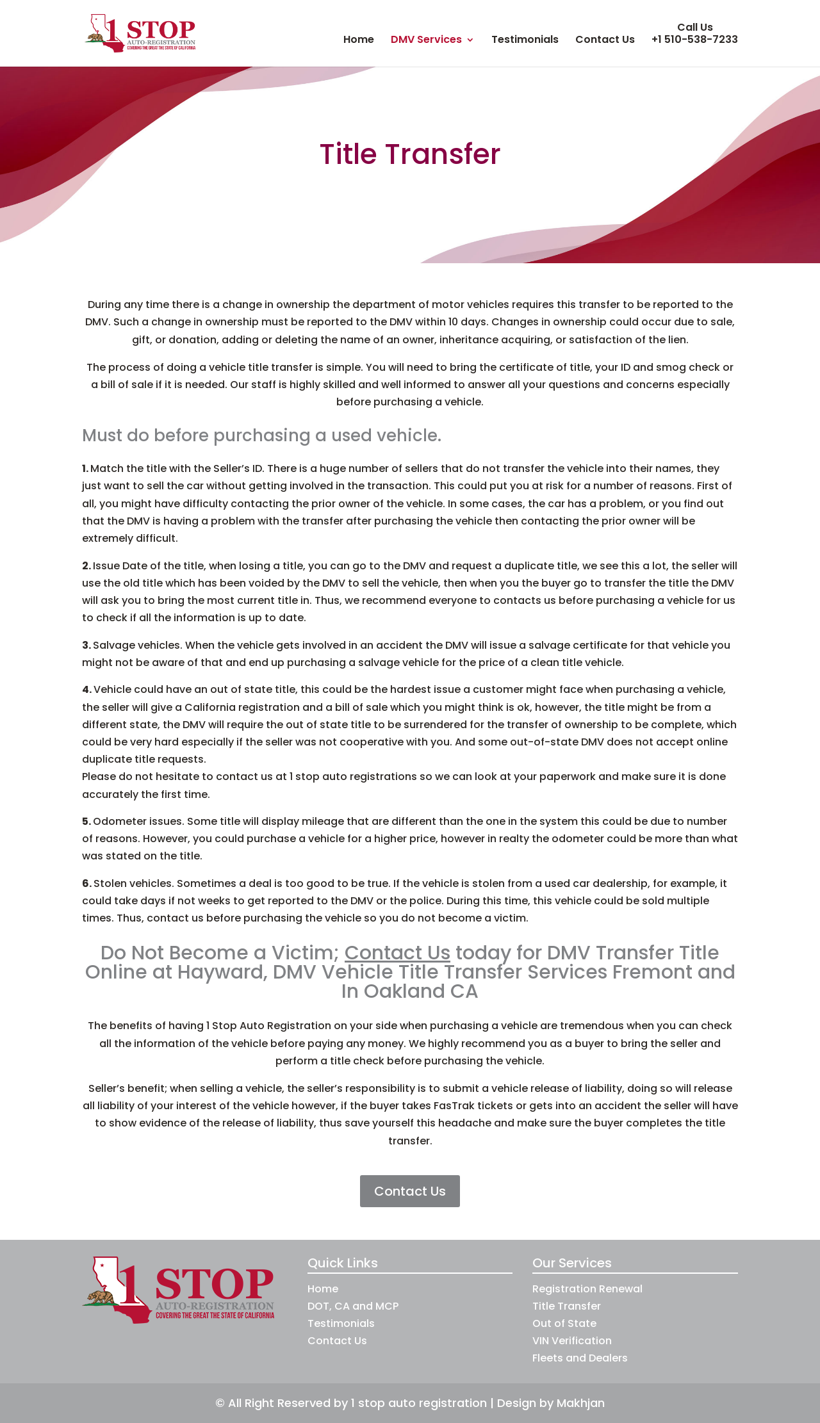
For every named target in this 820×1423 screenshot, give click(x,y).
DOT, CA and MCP (353, 1306)
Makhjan (581, 1403)
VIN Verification (572, 1340)
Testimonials (525, 41)
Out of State (564, 1323)
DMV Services (426, 41)
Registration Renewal (587, 1288)
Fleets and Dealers (580, 1358)
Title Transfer (566, 1306)
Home (358, 41)
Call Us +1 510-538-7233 (695, 34)
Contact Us (605, 41)
